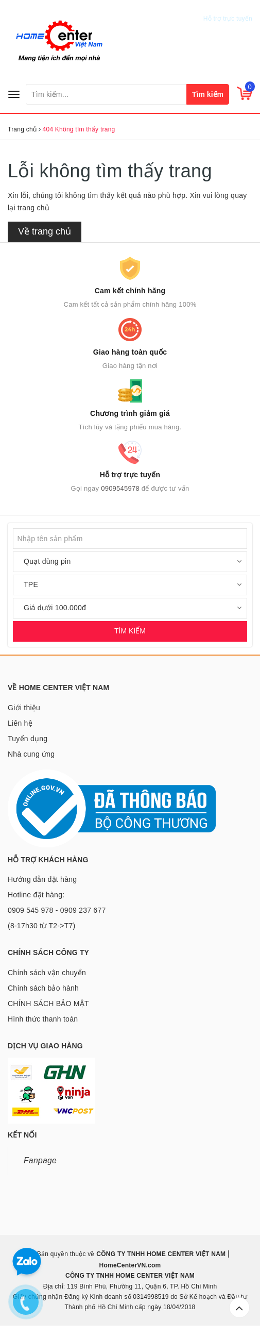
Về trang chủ (44, 231)
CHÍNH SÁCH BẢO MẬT (48, 1003)
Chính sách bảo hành (43, 988)
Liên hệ (20, 723)
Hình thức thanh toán (43, 1019)
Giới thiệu (24, 708)
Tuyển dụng (27, 738)
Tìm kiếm (207, 94)
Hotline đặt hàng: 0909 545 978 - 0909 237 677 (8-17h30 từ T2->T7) (57, 910)
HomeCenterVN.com (130, 1265)
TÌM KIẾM (130, 631)
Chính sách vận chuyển (47, 972)
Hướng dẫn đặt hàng (42, 879)
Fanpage (40, 1160)
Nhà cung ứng (31, 754)
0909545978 (230, 8)
